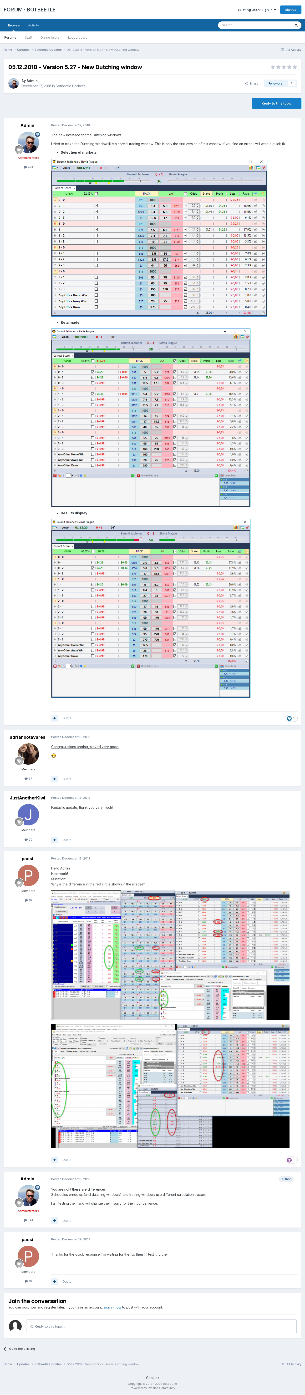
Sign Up (290, 9)
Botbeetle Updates (71, 86)
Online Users (50, 37)
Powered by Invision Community (152, 1388)
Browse (14, 27)
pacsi (27, 858)
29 (28, 839)
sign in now (112, 1307)
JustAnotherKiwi (27, 797)
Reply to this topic (277, 103)
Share (251, 83)
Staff (28, 37)
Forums (10, 37)
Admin (32, 81)
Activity (33, 25)
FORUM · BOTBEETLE (30, 9)
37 (28, 778)
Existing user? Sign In (257, 10)
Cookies (152, 1378)
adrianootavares (27, 737)
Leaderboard (77, 37)
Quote (66, 718)
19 (28, 900)
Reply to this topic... (47, 1326)
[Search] (242, 25)
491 (28, 167)
